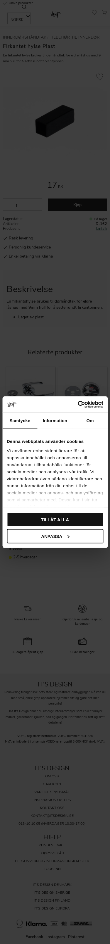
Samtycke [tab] (19, 420)
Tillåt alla (55, 519)
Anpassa (55, 536)
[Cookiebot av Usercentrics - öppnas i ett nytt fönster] (78, 404)
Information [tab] (55, 420)
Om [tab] (90, 420)
